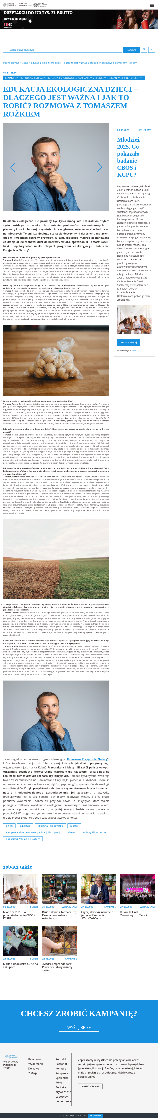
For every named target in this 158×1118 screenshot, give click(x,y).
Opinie (18, 77)
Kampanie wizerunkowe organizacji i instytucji (33, 832)
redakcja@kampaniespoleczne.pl (99, 1064)
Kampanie (34, 1059)
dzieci (9, 825)
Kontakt (61, 1059)
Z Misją (32, 1073)
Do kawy (33, 1068)
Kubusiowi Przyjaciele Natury (87, 759)
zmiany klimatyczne (94, 832)
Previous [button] (13, 167)
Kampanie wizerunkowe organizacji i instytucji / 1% (111, 77)
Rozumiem (95, 1115)
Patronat (61, 1064)
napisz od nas (90, 1086)
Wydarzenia (36, 1064)
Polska (28, 77)
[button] (151, 5)
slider (134, 350)
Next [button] (99, 167)
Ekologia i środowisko (61, 77)
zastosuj (131, 50)
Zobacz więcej (129, 342)
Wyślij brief (79, 1027)
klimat (71, 832)
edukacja (25, 825)
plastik (74, 825)
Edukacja (40, 77)
